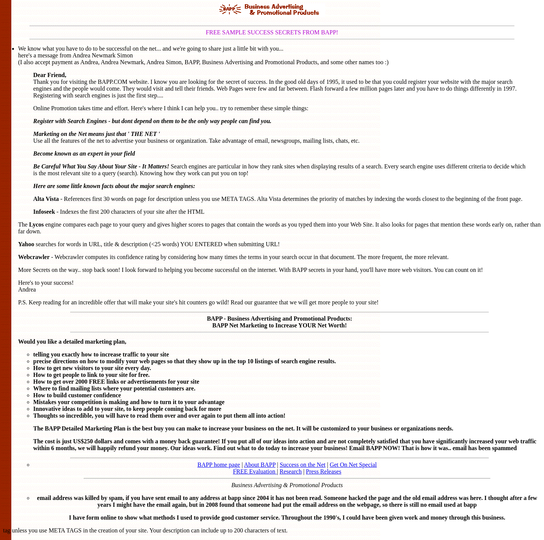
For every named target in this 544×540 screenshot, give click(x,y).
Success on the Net (302, 464)
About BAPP (259, 464)
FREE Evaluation (255, 471)
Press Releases (323, 471)
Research (291, 471)
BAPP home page (218, 464)
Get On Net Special (353, 464)
